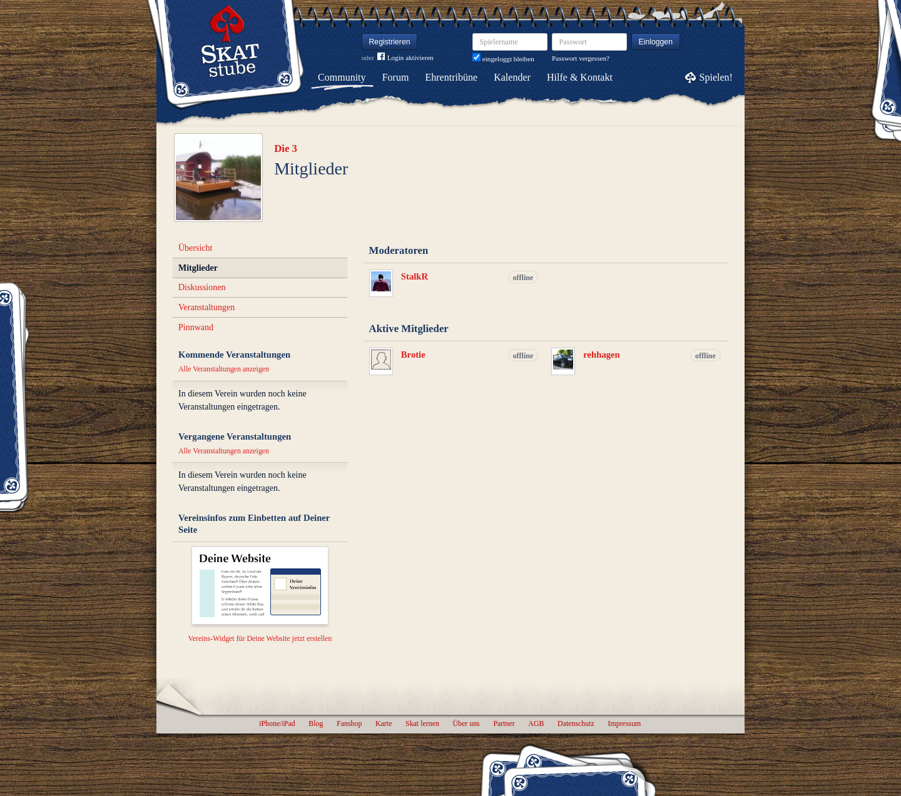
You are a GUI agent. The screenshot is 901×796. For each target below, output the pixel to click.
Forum (395, 77)
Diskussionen (201, 287)
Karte (383, 723)
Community (341, 77)
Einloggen (656, 42)
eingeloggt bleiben (503, 59)
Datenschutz (575, 723)
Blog (315, 723)
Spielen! (716, 77)
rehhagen (601, 355)
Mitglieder (198, 268)
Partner (503, 723)
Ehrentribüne (451, 77)
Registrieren (389, 42)
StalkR (414, 276)
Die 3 (285, 148)
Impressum (624, 723)
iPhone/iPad (277, 723)
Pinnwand (195, 327)
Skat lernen (422, 723)
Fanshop (349, 723)
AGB (536, 723)
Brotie (413, 355)
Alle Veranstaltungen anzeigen (223, 369)
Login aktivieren (405, 58)
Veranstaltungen (206, 307)
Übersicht (195, 248)
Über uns (465, 723)
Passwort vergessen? (580, 58)
